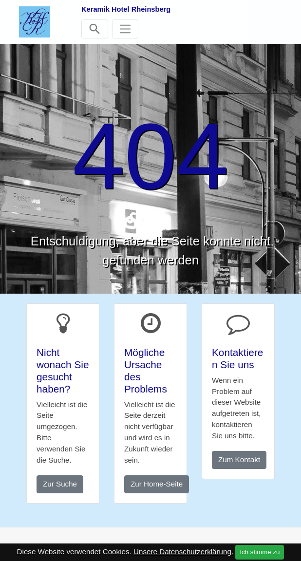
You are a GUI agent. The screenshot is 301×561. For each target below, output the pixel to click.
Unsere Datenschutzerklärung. (183, 551)
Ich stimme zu (260, 552)
